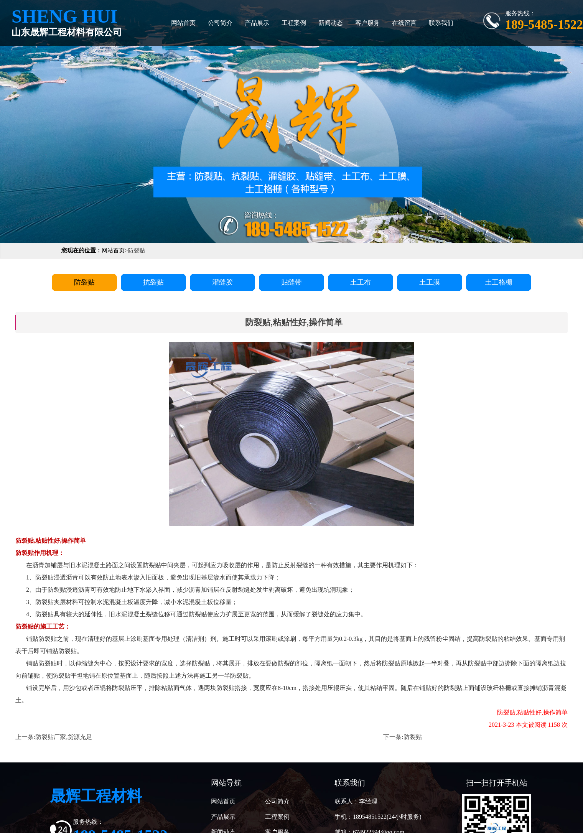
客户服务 (367, 23)
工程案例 (294, 23)
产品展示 (257, 23)
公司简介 (220, 23)
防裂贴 (412, 737)
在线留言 (404, 23)
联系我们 (441, 23)
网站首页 (183, 23)
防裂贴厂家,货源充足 (63, 737)
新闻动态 (330, 23)
